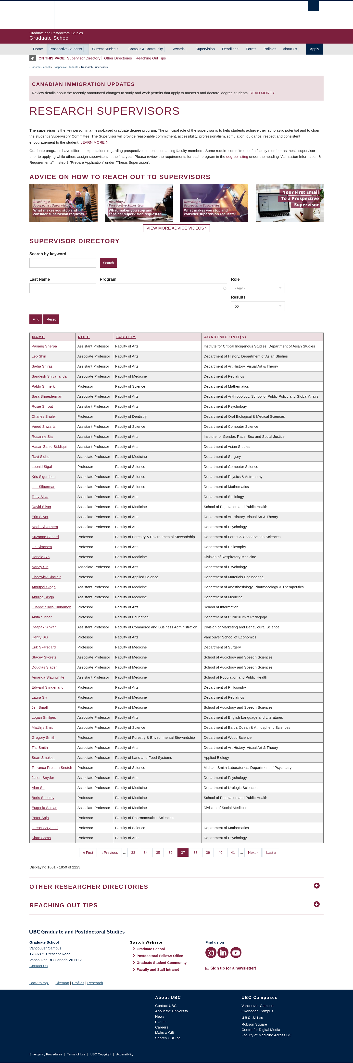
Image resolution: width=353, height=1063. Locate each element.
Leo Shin (39, 356)
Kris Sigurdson (44, 476)
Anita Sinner (42, 617)
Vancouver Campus (257, 1006)
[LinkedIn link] (222, 952)
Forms (251, 49)
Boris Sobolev (43, 798)
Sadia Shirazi (42, 366)
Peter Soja (40, 818)
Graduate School (39, 67)
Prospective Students (66, 49)
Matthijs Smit (42, 727)
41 (235, 852)
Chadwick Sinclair (46, 577)
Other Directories (118, 58)
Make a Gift (164, 1032)
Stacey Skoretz (44, 657)
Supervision (205, 49)
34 (147, 852)
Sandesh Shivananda (49, 376)
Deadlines (230, 49)
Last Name (39, 279)
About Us (290, 49)
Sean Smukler (43, 757)
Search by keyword (47, 254)
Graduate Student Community (162, 963)
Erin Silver (40, 517)
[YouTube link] (235, 952)
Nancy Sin (40, 567)
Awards (178, 49)
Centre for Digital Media (260, 1030)
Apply (314, 49)
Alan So (38, 788)
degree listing (237, 156)
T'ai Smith (40, 747)
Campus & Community (145, 49)
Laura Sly (39, 697)
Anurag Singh (43, 597)
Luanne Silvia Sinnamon (51, 607)
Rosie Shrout (42, 406)
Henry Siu (40, 637)
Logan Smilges (44, 717)
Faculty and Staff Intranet (158, 969)
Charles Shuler (44, 416)
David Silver (41, 507)
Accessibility (124, 1054)
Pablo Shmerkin (45, 386)
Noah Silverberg (45, 527)
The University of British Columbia (40, 15)
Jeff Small (40, 707)
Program (108, 279)
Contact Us (38, 966)
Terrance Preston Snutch (52, 767)
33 (135, 852)
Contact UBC (166, 1006)
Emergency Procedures (45, 1054)
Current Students (105, 49)
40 (222, 852)
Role (235, 279)
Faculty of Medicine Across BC (266, 1035)
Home (38, 49)
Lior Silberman (43, 487)
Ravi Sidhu (41, 456)
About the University (171, 1011)
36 (172, 852)
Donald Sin (41, 557)
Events (160, 1022)
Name (38, 337)
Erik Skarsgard (44, 647)
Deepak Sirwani (44, 627)
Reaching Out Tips (151, 58)
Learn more (92, 142)
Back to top (40, 983)
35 (160, 852)
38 (197, 852)
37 (185, 852)
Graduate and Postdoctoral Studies (176, 933)
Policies (270, 49)
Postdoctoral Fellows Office (160, 956)
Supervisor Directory (84, 58)
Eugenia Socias (44, 808)
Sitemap (62, 983)
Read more (261, 93)
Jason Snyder (43, 777)
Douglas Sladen (45, 667)
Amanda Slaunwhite (48, 677)
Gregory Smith (43, 737)
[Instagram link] (210, 952)
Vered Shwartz (44, 426)
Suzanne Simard (45, 537)
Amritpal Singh (44, 587)
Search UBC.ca (167, 1038)
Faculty (126, 337)
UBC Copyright (100, 1054)
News (159, 1016)
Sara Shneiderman (47, 396)
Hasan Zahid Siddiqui (49, 446)
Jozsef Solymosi (45, 828)
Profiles (78, 983)
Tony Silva (40, 497)
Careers (161, 1027)
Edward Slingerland (47, 687)
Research (95, 983)
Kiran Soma (41, 838)
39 (210, 852)
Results (238, 297)
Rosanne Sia (42, 436)
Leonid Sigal (42, 466)
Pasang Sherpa (44, 346)
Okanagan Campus (257, 1011)
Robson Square (254, 1024)
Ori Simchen (42, 547)
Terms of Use (76, 1054)
